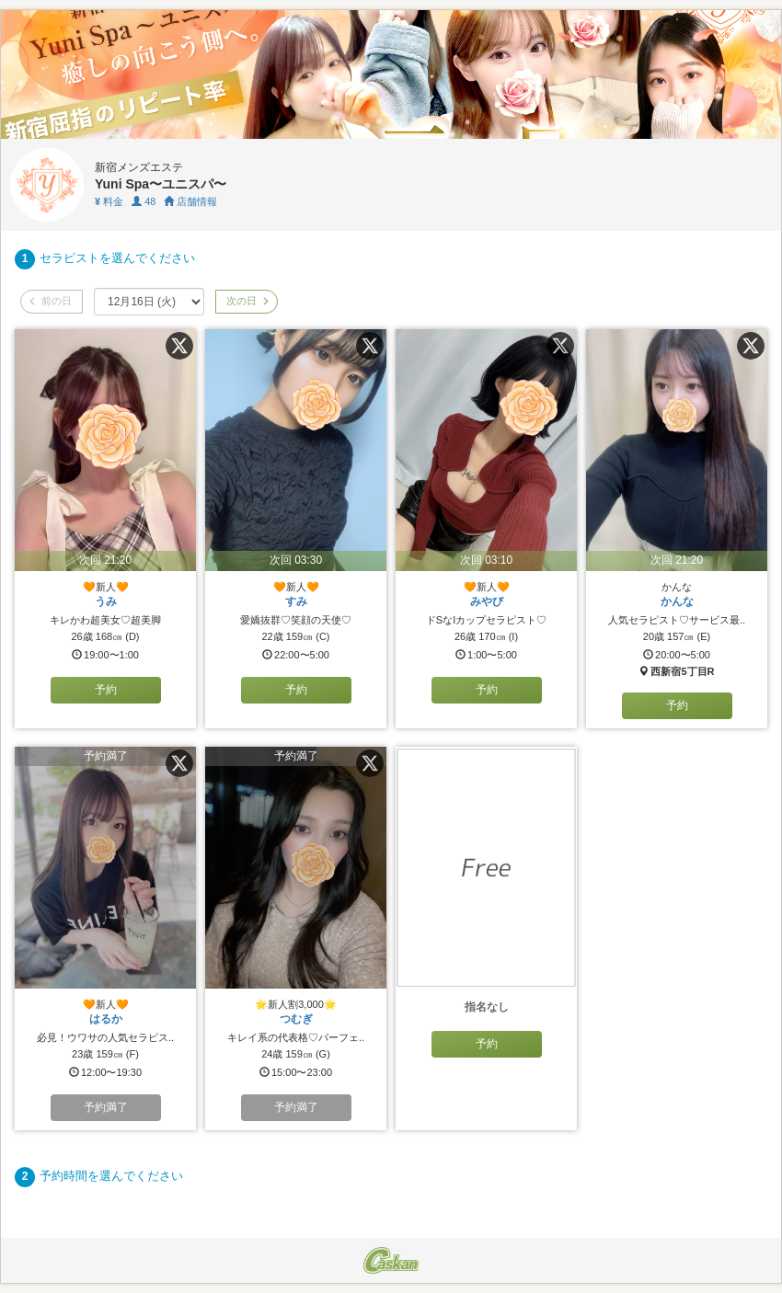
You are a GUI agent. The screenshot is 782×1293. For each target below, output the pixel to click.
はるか (105, 1019)
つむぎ (296, 1019)
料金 (109, 201)
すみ (296, 601)
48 (143, 201)
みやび (486, 601)
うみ (106, 601)
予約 (106, 689)
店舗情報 (190, 201)
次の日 (247, 300)
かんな (677, 601)
